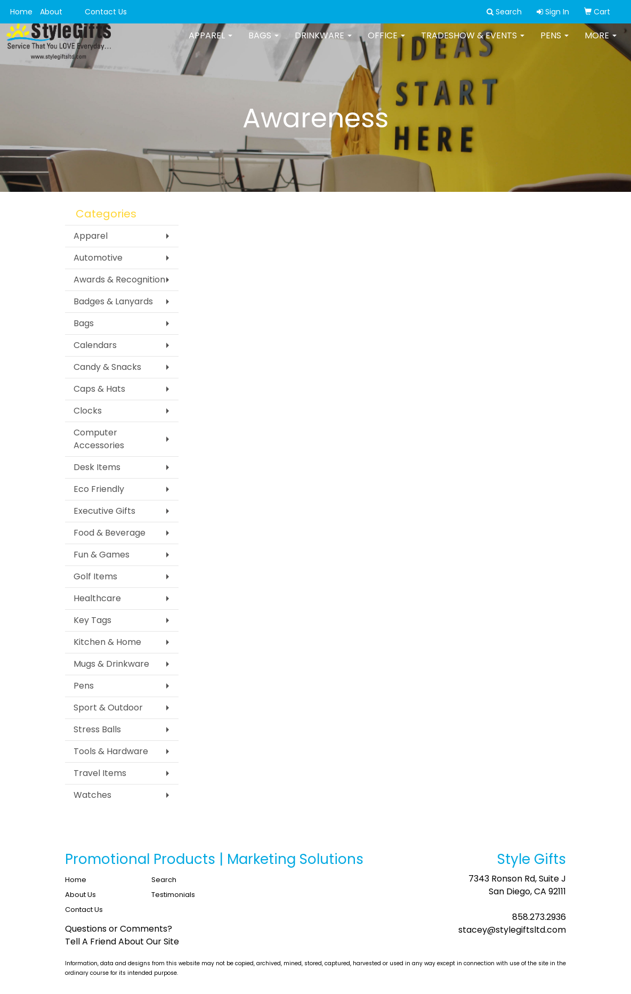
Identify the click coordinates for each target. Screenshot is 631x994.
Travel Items (100, 773)
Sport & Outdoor (108, 707)
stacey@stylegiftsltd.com (512, 930)
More (601, 42)
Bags (263, 42)
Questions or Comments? (118, 929)
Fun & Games (102, 554)
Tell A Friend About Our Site (122, 941)
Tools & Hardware (111, 751)
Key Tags (92, 620)
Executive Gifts (104, 511)
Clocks (88, 411)
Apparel (210, 42)
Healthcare (97, 598)
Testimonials (173, 895)
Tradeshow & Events (472, 42)
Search (163, 880)
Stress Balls (97, 729)
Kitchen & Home (107, 642)
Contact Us (106, 11)
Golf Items (95, 576)
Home (21, 11)
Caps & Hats (99, 389)
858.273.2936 (539, 917)
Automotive (98, 258)
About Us (80, 895)
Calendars (95, 345)
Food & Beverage (109, 533)
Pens (554, 42)
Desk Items (97, 467)
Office (386, 42)
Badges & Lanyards (113, 301)
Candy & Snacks (107, 367)
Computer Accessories (99, 438)
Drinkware (323, 42)
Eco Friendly (99, 489)
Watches (92, 795)
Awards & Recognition (119, 279)
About (51, 11)
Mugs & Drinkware (111, 664)
